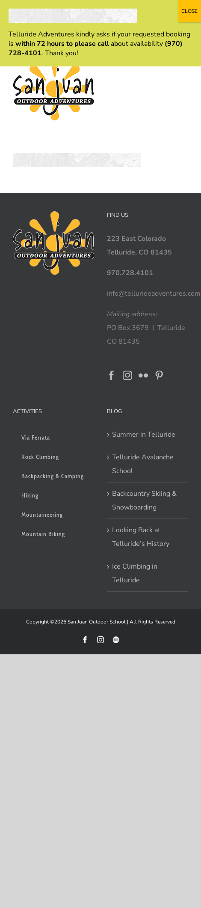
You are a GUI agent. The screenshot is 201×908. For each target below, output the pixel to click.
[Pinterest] (159, 375)
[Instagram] (127, 375)
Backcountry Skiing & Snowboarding (144, 500)
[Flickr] (143, 375)
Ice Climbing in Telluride (134, 573)
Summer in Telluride (143, 434)
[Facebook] (111, 375)
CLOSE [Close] (189, 11)
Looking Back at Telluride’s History (140, 536)
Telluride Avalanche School (143, 464)
